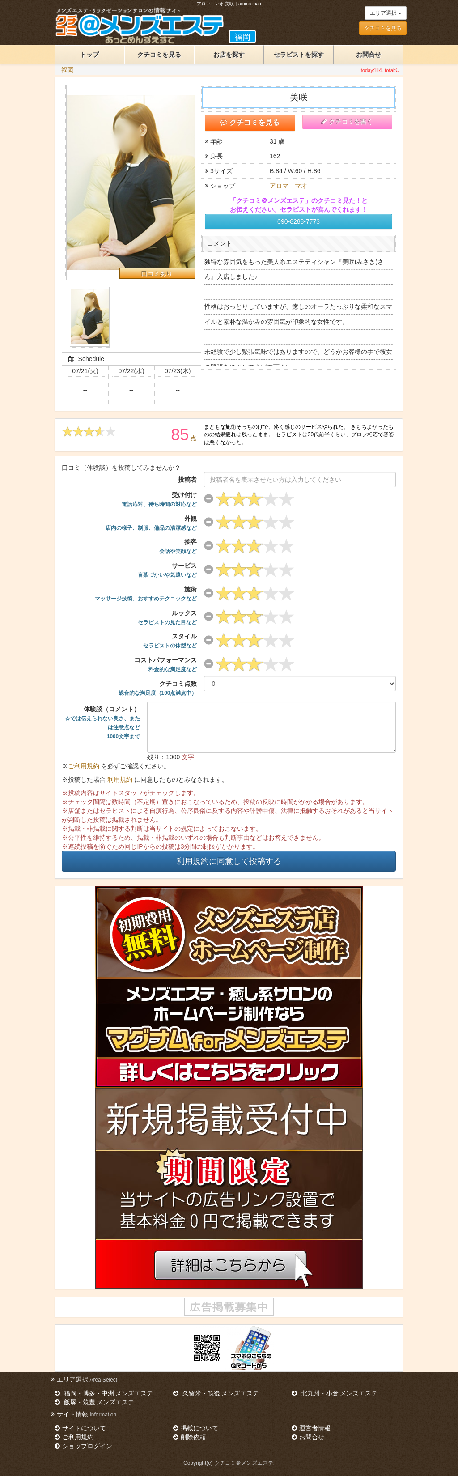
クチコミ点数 (158, 688)
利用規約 (119, 779)
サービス (167, 570)
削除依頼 (189, 1437)
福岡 (67, 69)
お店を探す (229, 54)
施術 (146, 594)
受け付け (159, 499)
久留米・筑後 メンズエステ (216, 1393)
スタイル (170, 641)
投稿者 (187, 479)
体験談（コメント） (102, 723)
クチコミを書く (347, 121)
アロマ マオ (288, 185)
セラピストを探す (299, 54)
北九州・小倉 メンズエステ (334, 1393)
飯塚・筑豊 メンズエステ (94, 1402)
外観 (151, 523)
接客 (178, 546)
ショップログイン (83, 1446)
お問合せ (368, 54)
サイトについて (80, 1428)
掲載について (195, 1428)
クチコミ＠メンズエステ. (244, 1463)
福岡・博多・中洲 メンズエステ (104, 1393)
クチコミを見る (383, 28)
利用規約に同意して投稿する (229, 861)
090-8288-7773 (298, 221)
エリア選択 (386, 13)
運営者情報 (311, 1428)
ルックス (167, 617)
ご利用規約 (83, 766)
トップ (89, 54)
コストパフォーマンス (165, 664)
